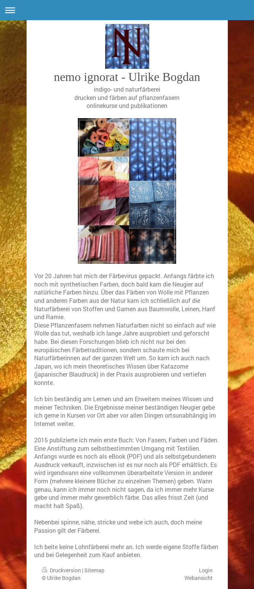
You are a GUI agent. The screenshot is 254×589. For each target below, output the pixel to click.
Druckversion (62, 570)
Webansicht (199, 577)
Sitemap (94, 570)
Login (206, 570)
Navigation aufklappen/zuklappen (127, 10)
